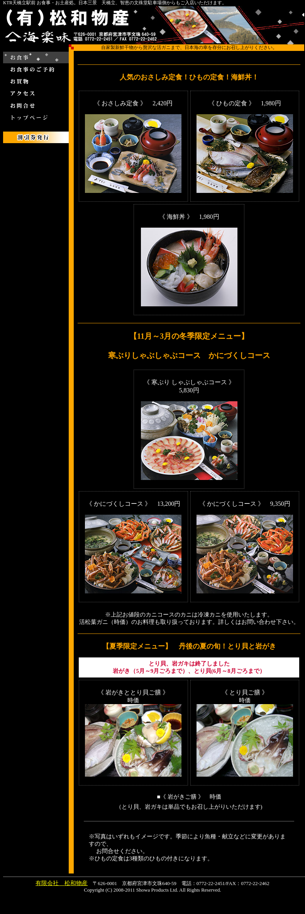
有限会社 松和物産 (62, 883)
